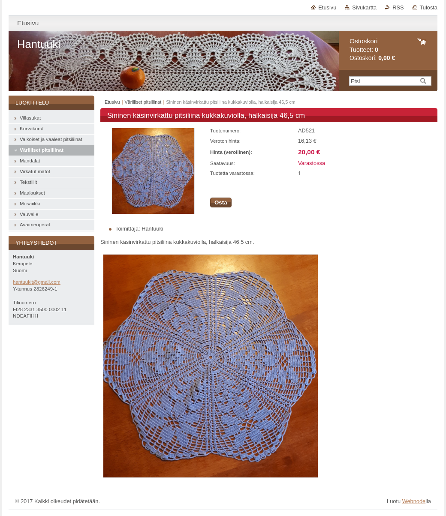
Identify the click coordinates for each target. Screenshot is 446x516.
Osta (220, 202)
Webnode (414, 501)
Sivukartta (364, 7)
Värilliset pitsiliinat (143, 102)
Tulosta (429, 7)
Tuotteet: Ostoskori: (372, 49)
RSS (398, 7)
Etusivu (327, 7)
